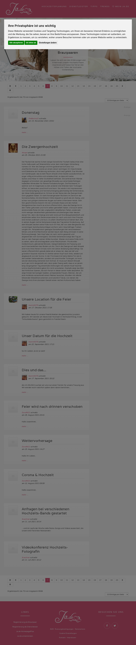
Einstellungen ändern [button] (48, 43)
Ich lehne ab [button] (31, 43)
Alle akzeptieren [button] (16, 43)
